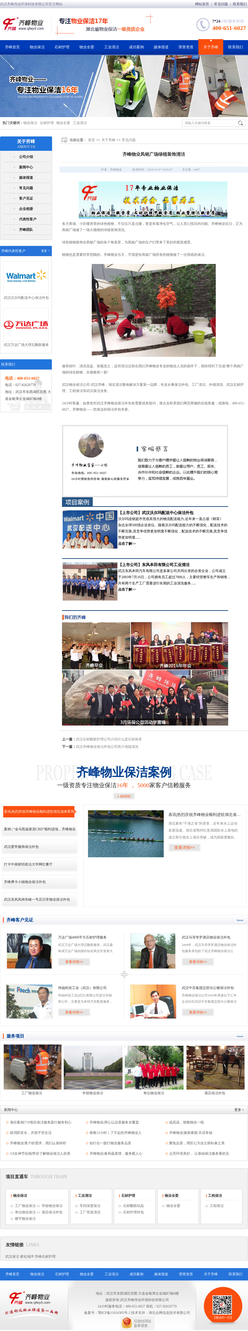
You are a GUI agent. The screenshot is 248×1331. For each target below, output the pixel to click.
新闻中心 (26, 167)
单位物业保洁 (25, 1212)
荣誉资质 (186, 47)
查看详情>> (184, 847)
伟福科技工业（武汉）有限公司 (82, 988)
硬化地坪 (27, 1256)
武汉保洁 (12, 1256)
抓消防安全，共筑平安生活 (31, 1133)
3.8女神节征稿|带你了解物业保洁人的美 (40, 1153)
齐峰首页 (12, 47)
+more (239, 920)
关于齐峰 (210, 47)
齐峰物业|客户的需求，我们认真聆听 (38, 1143)
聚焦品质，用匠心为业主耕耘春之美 (197, 1143)
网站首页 (202, 4)
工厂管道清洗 (90, 1212)
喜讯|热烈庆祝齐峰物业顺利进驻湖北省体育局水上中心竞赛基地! (204, 814)
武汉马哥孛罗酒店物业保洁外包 (206, 937)
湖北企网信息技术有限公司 (169, 1313)
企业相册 (26, 209)
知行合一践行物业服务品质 (110, 1143)
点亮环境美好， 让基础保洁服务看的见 (199, 1153)
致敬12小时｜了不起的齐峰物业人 (116, 1133)
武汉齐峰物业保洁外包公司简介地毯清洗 (107, 747)
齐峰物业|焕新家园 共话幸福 (190, 1133)
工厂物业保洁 (25, 1206)
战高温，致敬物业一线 (186, 1122)
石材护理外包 (133, 1212)
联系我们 (240, 4)
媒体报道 (161, 47)
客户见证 (26, 198)
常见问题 (221, 4)
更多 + (45, 251)
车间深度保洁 (90, 1206)
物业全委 (86, 47)
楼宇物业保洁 (25, 1219)
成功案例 (136, 47)
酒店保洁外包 (52, 1212)
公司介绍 (26, 157)
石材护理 (62, 47)
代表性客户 (27, 219)
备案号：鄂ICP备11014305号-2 (107, 1313)
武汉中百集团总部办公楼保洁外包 (208, 988)
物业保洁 (37, 47)
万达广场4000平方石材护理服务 (82, 937)
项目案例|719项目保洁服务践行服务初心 (40, 1122)
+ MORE (124, 796)
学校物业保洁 (52, 1206)
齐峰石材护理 (45, 1256)
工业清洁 (111, 47)
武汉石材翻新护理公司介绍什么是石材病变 (109, 739)
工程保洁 (215, 1196)
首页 (91, 140)
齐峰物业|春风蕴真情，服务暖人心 (116, 1153)
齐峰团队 (26, 230)
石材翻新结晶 (133, 1206)
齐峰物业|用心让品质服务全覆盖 (114, 1122)
